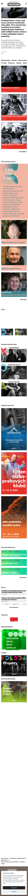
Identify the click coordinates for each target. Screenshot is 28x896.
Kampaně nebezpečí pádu (9, 417)
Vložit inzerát (14, 747)
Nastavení (14, 891)
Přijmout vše (14, 887)
